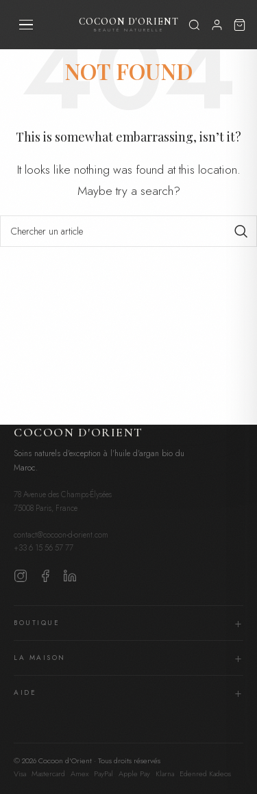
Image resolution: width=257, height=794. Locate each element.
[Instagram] (20, 579)
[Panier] (239, 24)
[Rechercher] (194, 24)
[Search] (128, 231)
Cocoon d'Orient (129, 25)
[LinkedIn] (70, 579)
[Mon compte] (216, 24)
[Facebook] (45, 579)
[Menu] (26, 25)
